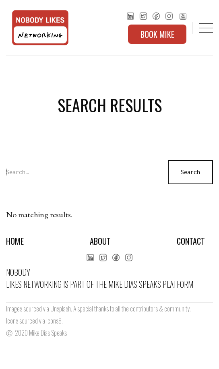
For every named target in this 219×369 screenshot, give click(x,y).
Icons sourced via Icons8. (34, 321)
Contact (191, 241)
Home (15, 241)
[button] (206, 28)
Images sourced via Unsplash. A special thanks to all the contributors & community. (98, 308)
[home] (38, 27)
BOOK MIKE (157, 34)
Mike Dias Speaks (48, 333)
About (100, 241)
